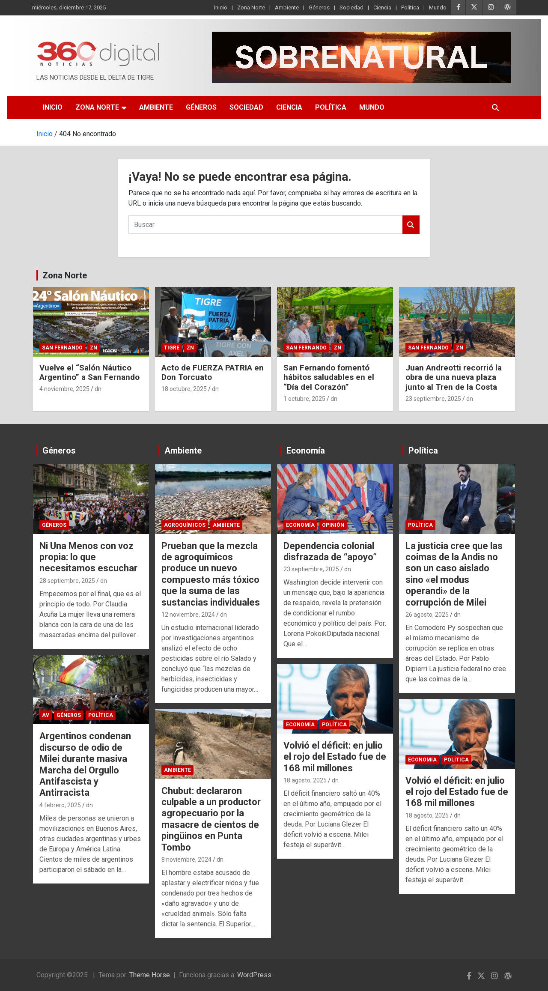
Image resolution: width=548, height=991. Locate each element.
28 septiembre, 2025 (67, 580)
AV (45, 715)
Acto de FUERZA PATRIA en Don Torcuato (212, 372)
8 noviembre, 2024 (186, 859)
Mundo (438, 7)
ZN (93, 348)
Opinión (333, 525)
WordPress (254, 975)
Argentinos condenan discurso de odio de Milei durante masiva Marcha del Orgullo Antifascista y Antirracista (85, 764)
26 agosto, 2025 (427, 614)
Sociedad (351, 7)
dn (98, 388)
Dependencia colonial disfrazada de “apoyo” (330, 551)
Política (410, 7)
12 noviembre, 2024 (188, 614)
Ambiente (287, 7)
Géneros (319, 7)
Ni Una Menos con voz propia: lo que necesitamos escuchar (88, 557)
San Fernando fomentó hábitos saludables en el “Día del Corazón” (328, 377)
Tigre (171, 348)
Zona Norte (251, 7)
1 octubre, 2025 (304, 398)
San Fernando (62, 348)
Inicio (220, 7)
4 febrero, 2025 (60, 805)
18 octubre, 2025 (184, 388)
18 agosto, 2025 (305, 780)
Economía (305, 450)
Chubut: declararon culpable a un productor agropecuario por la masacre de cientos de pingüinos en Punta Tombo (211, 819)
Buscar (411, 224)
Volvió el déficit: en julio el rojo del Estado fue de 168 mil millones (334, 756)
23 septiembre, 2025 (433, 398)
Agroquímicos (185, 525)
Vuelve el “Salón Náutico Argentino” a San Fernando (89, 372)
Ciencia (382, 7)
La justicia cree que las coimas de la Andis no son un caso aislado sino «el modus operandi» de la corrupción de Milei (454, 574)
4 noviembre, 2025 (64, 388)
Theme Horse (149, 975)
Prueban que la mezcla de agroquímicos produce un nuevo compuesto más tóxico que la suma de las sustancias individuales (210, 574)
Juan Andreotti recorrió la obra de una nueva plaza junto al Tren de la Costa (453, 377)
